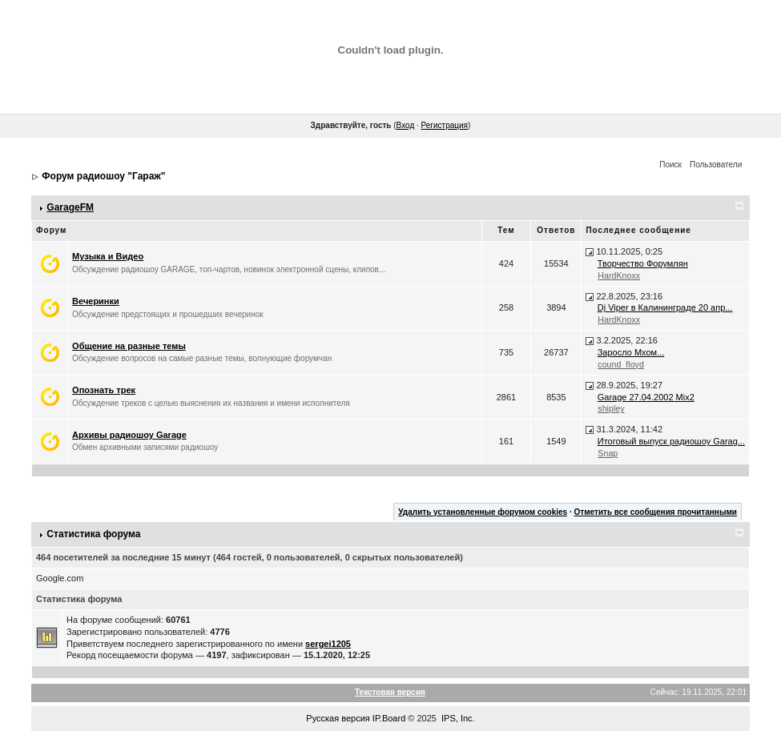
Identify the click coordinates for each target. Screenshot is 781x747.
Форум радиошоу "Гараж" (103, 176)
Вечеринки (95, 301)
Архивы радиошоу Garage (129, 435)
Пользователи (716, 164)
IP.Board (388, 718)
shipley (611, 408)
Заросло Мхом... (631, 352)
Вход (406, 125)
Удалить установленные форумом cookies (482, 512)
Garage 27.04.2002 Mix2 (646, 397)
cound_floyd (620, 364)
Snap (608, 453)
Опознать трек (103, 390)
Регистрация (444, 125)
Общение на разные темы (129, 346)
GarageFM (70, 207)
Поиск (670, 164)
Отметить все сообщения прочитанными (655, 512)
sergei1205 (328, 644)
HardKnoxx (619, 275)
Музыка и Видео (107, 256)
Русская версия (337, 718)
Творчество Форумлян (643, 263)
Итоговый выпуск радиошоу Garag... (671, 441)
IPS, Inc (457, 718)
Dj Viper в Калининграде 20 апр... (665, 307)
